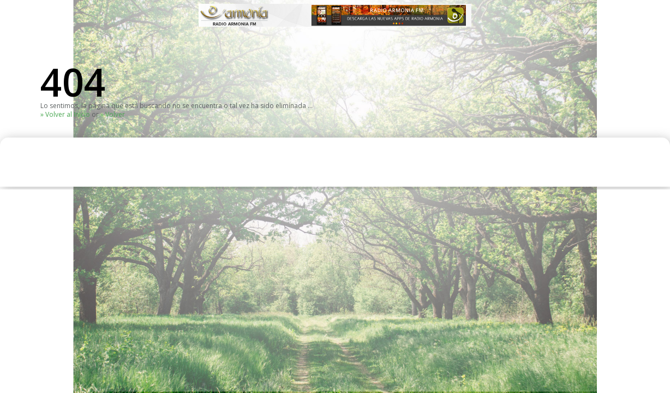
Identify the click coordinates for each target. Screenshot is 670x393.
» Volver (112, 114)
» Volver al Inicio (65, 114)
